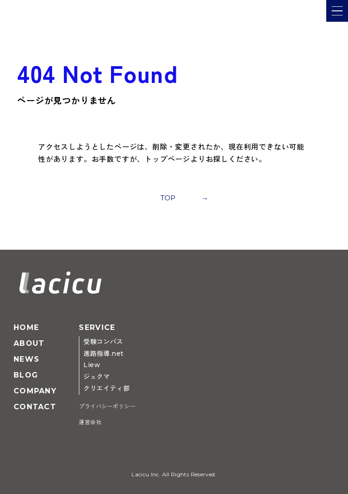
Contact (35, 406)
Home (26, 327)
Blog (26, 375)
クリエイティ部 (106, 388)
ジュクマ (96, 377)
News (26, 359)
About (29, 343)
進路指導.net (103, 353)
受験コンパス (103, 342)
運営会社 (90, 422)
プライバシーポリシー (107, 406)
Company (35, 391)
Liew (91, 365)
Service (97, 327)
